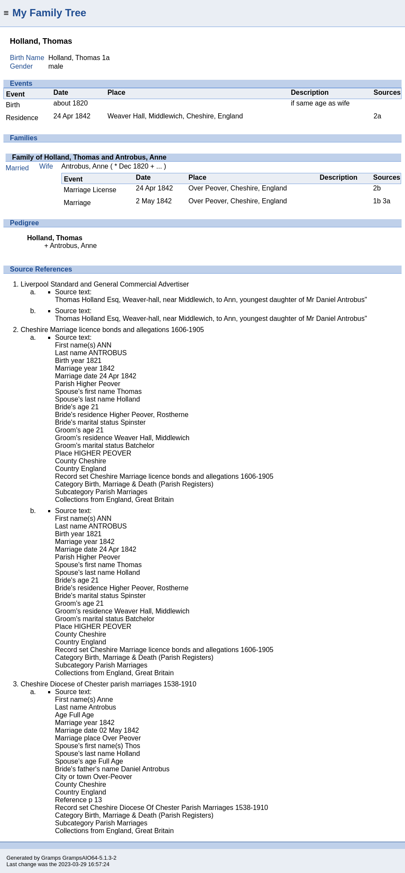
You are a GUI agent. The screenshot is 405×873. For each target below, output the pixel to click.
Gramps (51, 858)
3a (386, 201)
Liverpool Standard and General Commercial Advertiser (105, 284)
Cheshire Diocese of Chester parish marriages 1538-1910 (108, 684)
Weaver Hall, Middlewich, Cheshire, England (175, 116)
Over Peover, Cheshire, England (238, 188)
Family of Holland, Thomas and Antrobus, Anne (89, 157)
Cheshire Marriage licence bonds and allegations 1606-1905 (112, 329)
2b (377, 188)
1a (106, 57)
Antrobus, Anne (84, 166)
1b (377, 201)
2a (377, 116)
